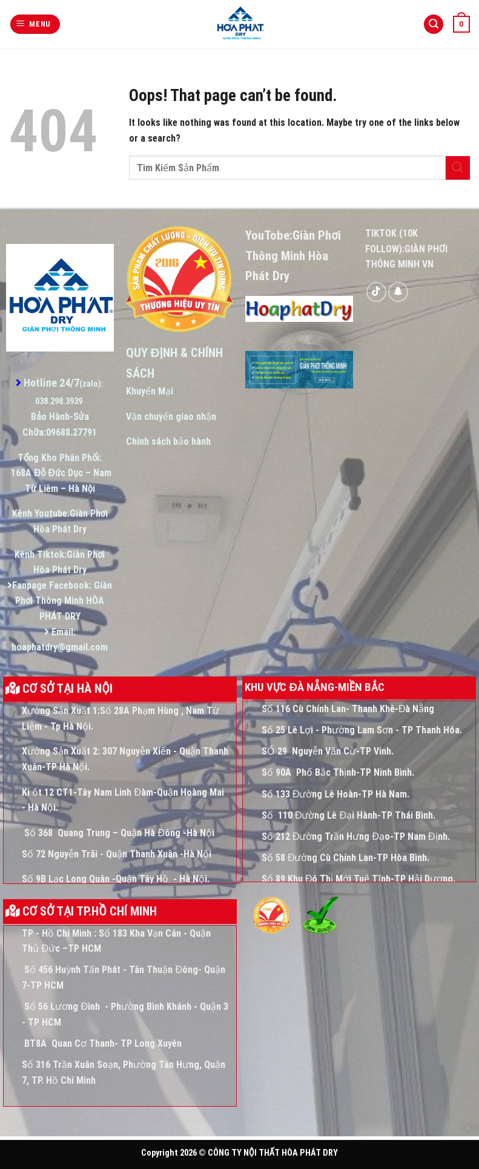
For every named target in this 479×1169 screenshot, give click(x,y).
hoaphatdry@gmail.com (60, 647)
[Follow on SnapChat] (398, 292)
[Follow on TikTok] (376, 292)
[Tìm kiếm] (433, 24)
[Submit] (458, 168)
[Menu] (35, 24)
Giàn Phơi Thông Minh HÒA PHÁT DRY (63, 601)
